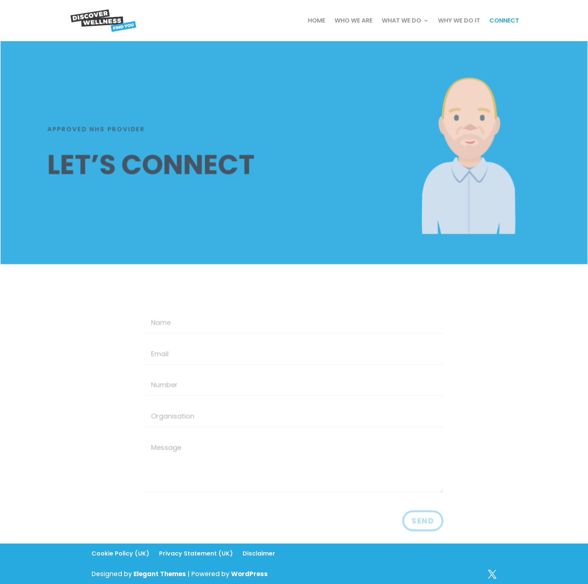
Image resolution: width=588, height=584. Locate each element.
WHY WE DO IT (459, 21)
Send (421, 521)
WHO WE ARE (353, 21)
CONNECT (504, 21)
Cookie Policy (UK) (120, 553)
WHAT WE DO (401, 21)
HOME (316, 21)
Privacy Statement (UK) (196, 553)
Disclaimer (259, 553)
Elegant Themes (160, 573)
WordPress (249, 573)
